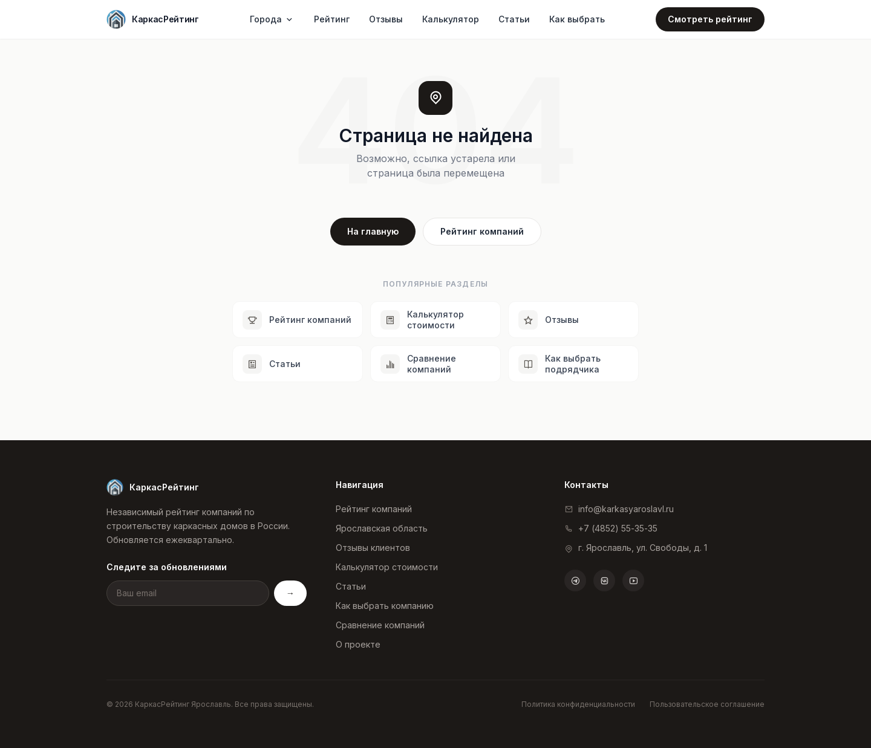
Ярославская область (382, 528)
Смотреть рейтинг (710, 19)
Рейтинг (332, 19)
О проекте (358, 644)
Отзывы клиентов (373, 547)
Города (272, 19)
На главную (373, 231)
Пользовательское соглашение (707, 704)
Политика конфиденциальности (578, 704)
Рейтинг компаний (482, 231)
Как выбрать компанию (385, 605)
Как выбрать (577, 19)
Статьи (514, 19)
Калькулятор (450, 19)
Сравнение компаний (380, 625)
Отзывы (386, 19)
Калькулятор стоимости (387, 567)
